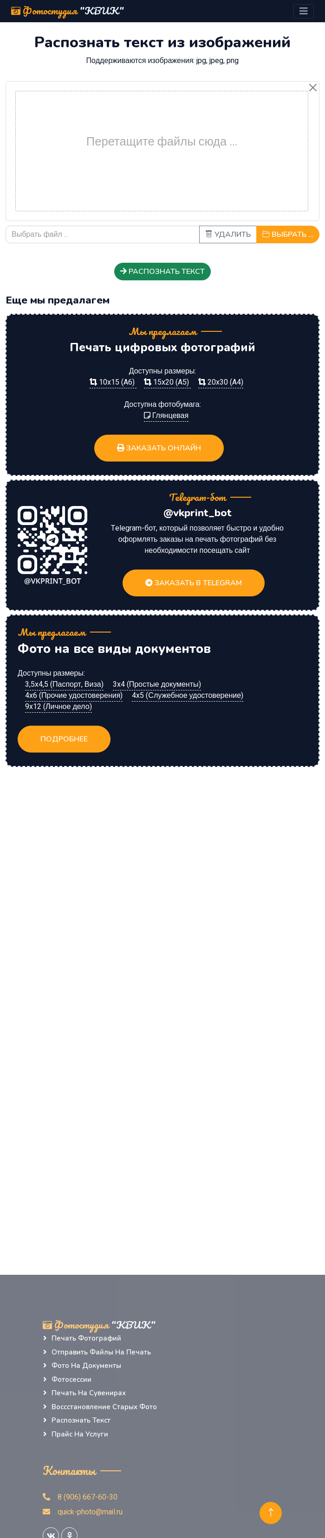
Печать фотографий (86, 1338)
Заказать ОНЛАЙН (159, 448)
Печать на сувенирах (89, 1393)
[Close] (312, 87)
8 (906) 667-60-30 (80, 1497)
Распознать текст (162, 271)
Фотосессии (71, 1379)
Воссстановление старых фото (104, 1406)
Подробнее (64, 739)
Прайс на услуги (80, 1434)
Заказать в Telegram (193, 583)
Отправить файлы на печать (101, 1352)
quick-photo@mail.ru (83, 1512)
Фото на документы (86, 1365)
